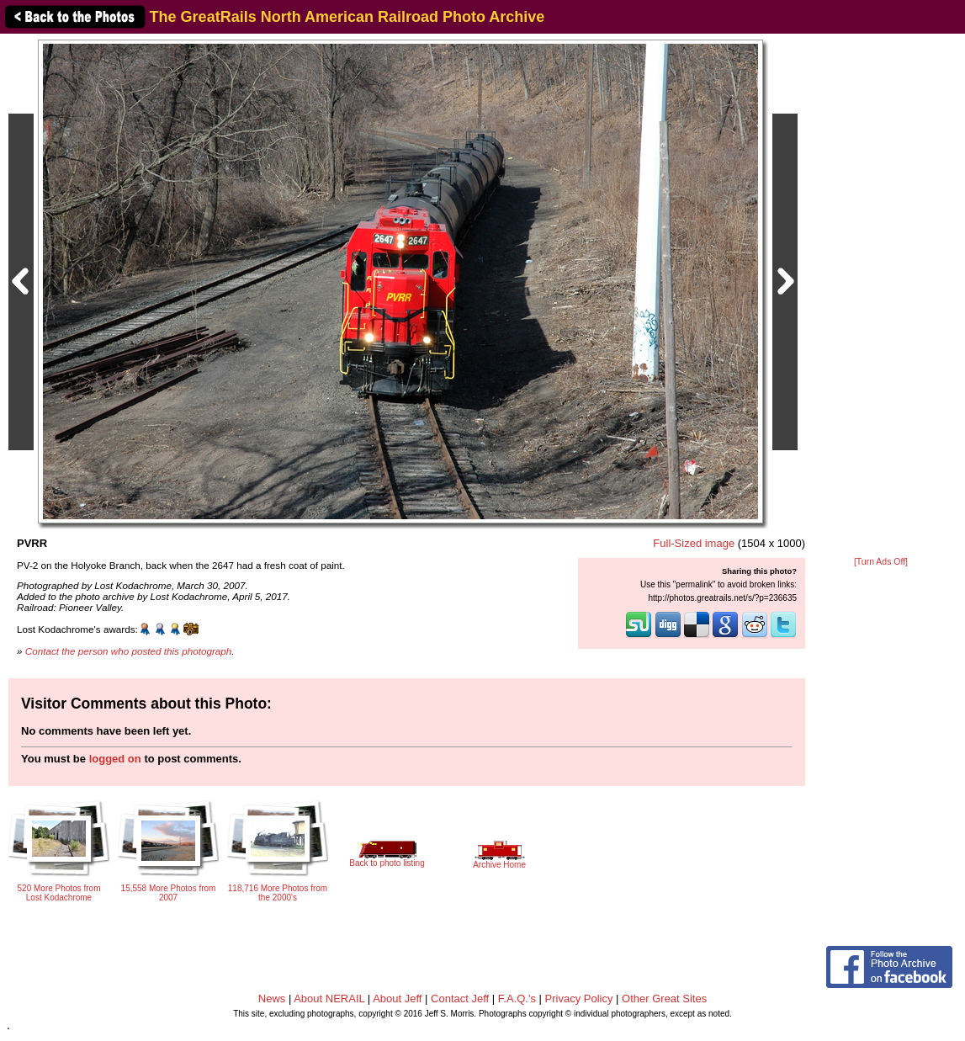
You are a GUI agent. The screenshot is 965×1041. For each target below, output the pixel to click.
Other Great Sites (664, 998)
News (272, 998)
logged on (115, 758)
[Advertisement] (881, 296)
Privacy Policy (579, 998)
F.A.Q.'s (517, 998)
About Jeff (397, 998)
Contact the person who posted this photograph (128, 650)
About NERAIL (329, 998)
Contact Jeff (460, 998)
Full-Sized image (693, 543)
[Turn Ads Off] (881, 561)
